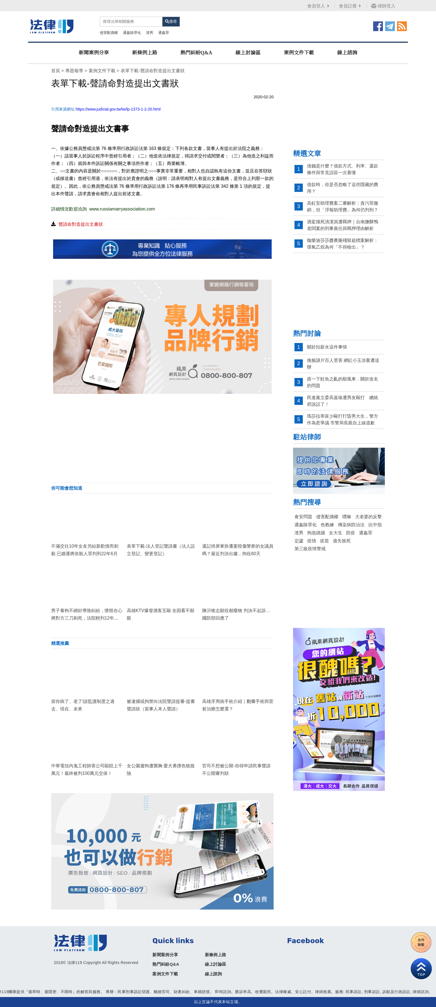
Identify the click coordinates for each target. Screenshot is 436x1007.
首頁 (55, 70)
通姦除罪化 (132, 33)
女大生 (335, 532)
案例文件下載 (299, 53)
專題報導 (74, 70)
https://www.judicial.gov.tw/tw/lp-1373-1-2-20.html (118, 109)
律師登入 (383, 6)
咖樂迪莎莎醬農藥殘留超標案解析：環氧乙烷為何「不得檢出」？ (342, 243)
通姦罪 (163, 33)
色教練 (327, 524)
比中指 (375, 524)
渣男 (149, 33)
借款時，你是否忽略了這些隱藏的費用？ (342, 188)
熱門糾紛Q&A (196, 53)
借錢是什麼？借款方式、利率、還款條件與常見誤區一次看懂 (342, 169)
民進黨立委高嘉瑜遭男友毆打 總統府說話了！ (342, 401)
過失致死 (342, 540)
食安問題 (303, 516)
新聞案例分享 (94, 53)
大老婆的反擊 (368, 516)
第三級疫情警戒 (310, 548)
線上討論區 (248, 53)
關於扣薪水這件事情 (327, 347)
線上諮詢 (347, 53)
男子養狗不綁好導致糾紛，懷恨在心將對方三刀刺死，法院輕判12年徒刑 (86, 618)
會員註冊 (350, 6)
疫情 (311, 540)
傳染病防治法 (351, 524)
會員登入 (318, 6)
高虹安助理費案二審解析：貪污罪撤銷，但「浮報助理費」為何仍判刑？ (342, 206)
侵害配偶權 (109, 33)
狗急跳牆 (316, 532)
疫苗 (324, 540)
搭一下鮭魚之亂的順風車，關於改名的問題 (342, 382)
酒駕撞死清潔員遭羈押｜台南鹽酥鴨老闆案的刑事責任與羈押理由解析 (342, 225)
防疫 (350, 532)
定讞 (298, 540)
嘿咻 (346, 516)
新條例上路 (144, 53)
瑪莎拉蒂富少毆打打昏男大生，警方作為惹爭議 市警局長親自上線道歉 (342, 419)
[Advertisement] (162, 438)
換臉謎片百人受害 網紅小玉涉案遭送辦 (343, 363)
